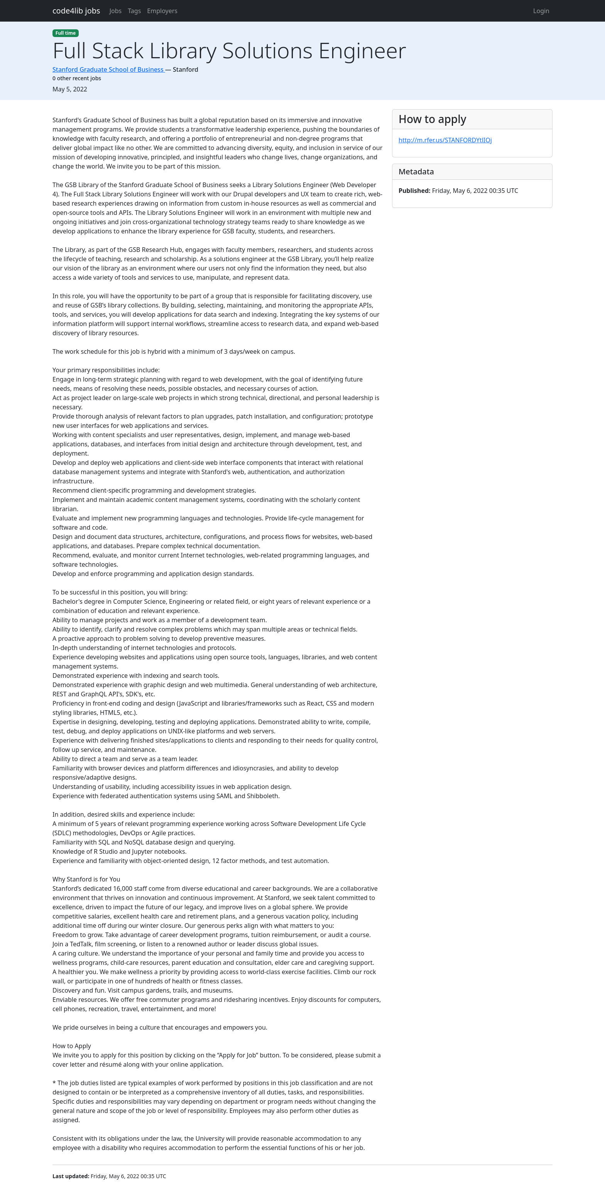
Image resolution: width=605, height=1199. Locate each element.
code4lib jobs (76, 10)
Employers (162, 11)
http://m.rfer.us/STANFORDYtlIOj (445, 140)
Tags (134, 11)
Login (541, 11)
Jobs (116, 11)
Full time (66, 33)
